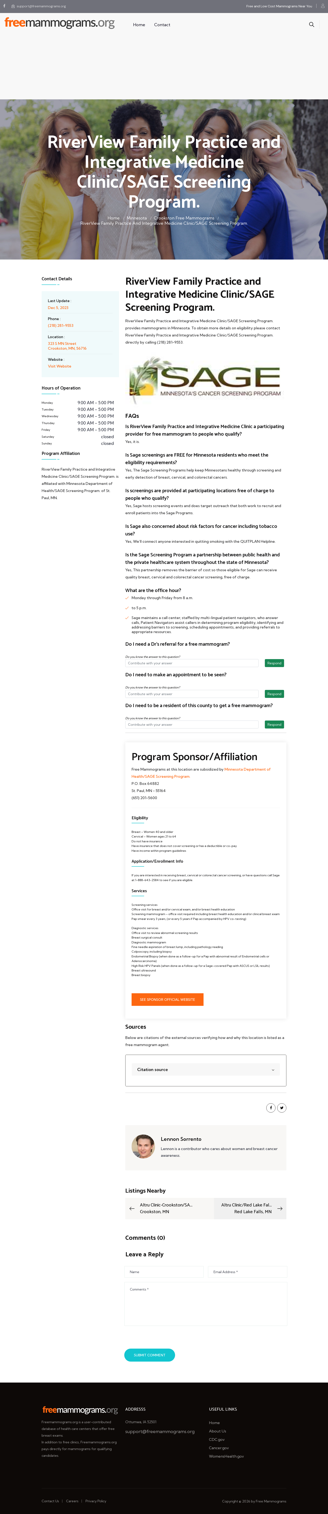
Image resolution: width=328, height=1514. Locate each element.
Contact (162, 24)
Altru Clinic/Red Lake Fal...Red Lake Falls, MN (252, 1208)
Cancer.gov (219, 1447)
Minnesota (137, 218)
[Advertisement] (164, 68)
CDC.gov (217, 1439)
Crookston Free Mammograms (184, 218)
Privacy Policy (96, 1501)
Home (139, 24)
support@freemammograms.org (39, 6)
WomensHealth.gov (226, 1456)
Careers (72, 1501)
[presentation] (157, 1338)
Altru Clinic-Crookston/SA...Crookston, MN (160, 1208)
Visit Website (59, 366)
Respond (274, 663)
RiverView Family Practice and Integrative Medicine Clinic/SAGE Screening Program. (164, 223)
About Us (217, 1431)
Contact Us (50, 1501)
